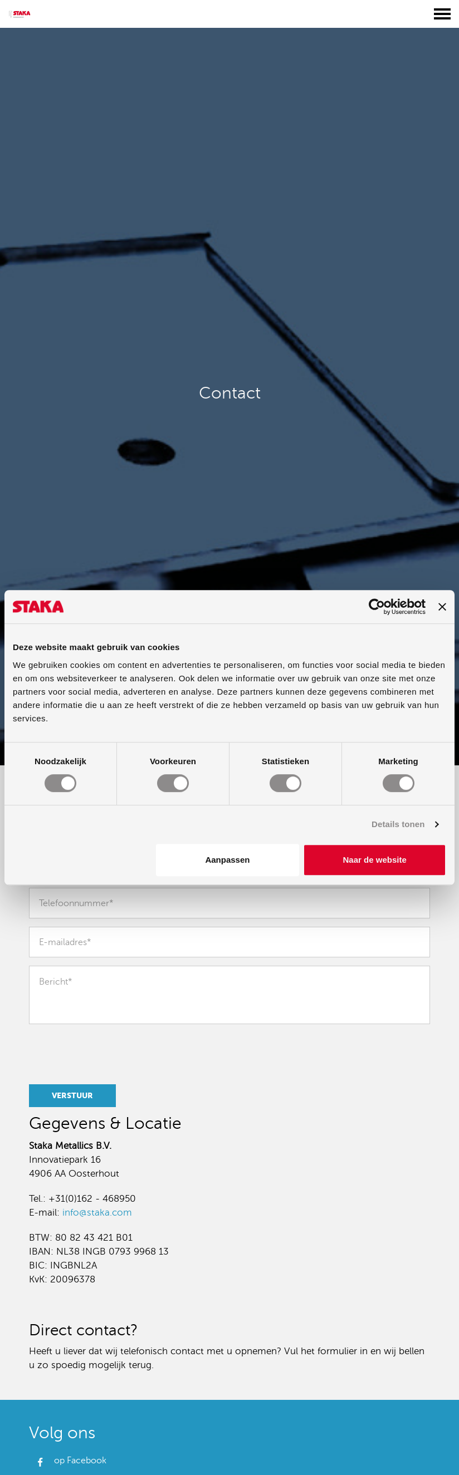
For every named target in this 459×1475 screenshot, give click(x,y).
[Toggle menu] (442, 14)
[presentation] (107, 1052)
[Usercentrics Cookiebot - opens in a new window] (377, 606)
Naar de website (375, 859)
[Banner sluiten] (442, 607)
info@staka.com (97, 1212)
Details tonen (398, 824)
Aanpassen (227, 859)
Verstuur (72, 1095)
